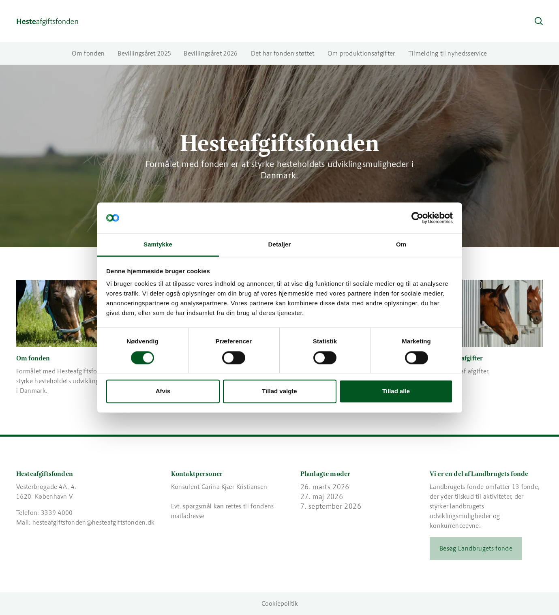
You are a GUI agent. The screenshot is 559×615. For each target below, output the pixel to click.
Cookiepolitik (279, 603)
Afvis (163, 391)
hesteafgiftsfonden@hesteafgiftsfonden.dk (93, 522)
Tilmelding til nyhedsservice (447, 53)
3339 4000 (57, 512)
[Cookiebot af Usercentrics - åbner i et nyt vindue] (417, 218)
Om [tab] (401, 244)
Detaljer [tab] (279, 244)
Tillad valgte (279, 391)
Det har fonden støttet (283, 53)
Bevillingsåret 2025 (144, 53)
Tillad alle (396, 391)
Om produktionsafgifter (361, 53)
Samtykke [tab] (157, 244)
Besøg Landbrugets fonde (475, 548)
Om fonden (88, 53)
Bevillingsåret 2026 (211, 53)
